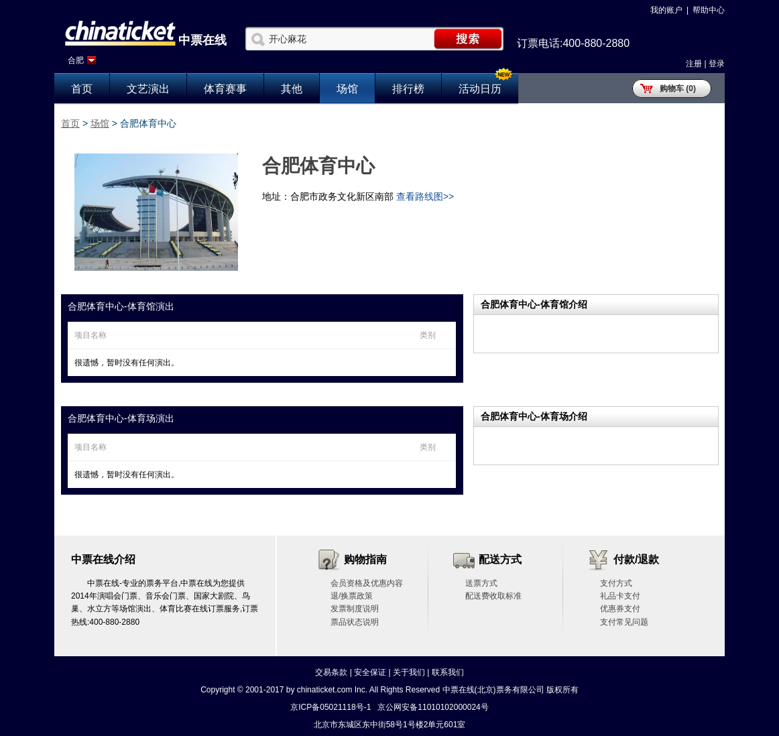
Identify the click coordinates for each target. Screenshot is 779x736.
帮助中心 (709, 10)
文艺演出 (148, 89)
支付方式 (616, 583)
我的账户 (666, 10)
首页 (82, 89)
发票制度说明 (355, 608)
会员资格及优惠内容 (367, 583)
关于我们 (409, 672)
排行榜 (408, 89)
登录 (717, 63)
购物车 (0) (678, 88)
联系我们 (448, 672)
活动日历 (480, 89)
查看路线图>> (425, 196)
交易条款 (331, 672)
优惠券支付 (620, 608)
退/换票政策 (352, 596)
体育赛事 (225, 89)
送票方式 (481, 583)
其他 (291, 89)
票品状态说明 (355, 622)
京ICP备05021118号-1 (330, 707)
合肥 (76, 60)
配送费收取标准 (493, 596)
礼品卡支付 (620, 596)
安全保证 (370, 672)
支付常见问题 (624, 622)
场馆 (347, 89)
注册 (694, 63)
